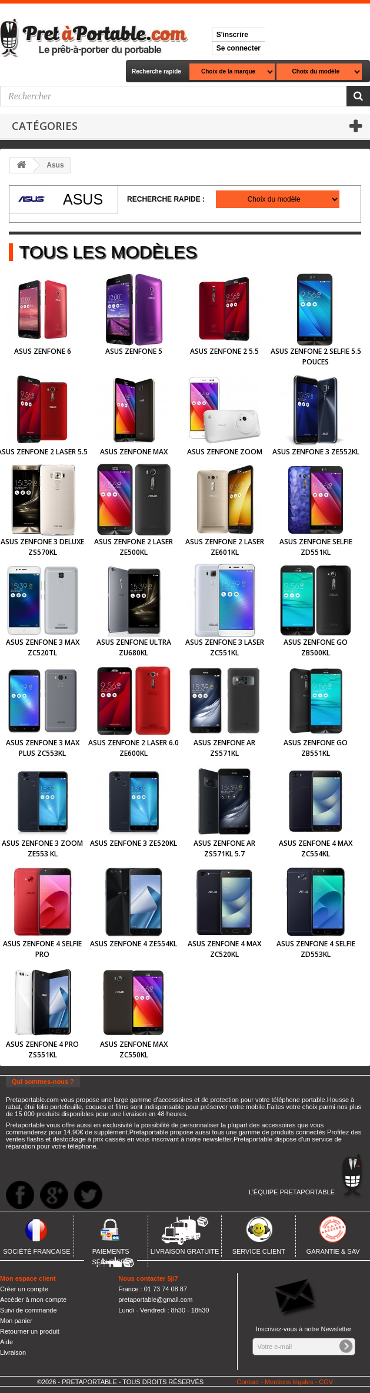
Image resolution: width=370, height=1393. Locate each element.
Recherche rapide (156, 71)
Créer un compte (24, 1288)
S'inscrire (232, 35)
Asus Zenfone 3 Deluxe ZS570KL (42, 547)
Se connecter (238, 48)
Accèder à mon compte (33, 1299)
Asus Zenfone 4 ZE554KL (133, 944)
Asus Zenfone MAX (134, 452)
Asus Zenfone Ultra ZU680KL (133, 647)
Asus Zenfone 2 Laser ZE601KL (224, 547)
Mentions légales (289, 1381)
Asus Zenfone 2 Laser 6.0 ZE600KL (133, 748)
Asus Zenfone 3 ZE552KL (315, 452)
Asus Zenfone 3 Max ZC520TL (42, 647)
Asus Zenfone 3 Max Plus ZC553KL (42, 748)
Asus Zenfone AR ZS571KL (224, 748)
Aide (6, 1341)
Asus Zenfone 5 (133, 351)
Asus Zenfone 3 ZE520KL (133, 843)
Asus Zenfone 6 (42, 351)
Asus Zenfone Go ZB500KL (316, 647)
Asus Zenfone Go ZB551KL (316, 748)
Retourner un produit (29, 1331)
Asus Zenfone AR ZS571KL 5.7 (224, 848)
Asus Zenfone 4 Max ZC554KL (315, 848)
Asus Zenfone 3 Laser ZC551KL (224, 647)
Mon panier (16, 1320)
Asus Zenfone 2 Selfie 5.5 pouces (316, 356)
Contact (247, 1381)
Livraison (13, 1352)
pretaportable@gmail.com (155, 1299)
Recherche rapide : (166, 199)
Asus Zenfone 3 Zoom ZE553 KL (42, 848)
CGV (326, 1381)
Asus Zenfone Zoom (224, 452)
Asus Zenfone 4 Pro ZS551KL (42, 1049)
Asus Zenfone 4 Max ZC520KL (224, 949)
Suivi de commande (28, 1310)
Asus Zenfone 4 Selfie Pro (42, 949)
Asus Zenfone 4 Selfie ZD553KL (315, 949)
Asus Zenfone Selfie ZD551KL (315, 547)
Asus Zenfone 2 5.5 (224, 351)
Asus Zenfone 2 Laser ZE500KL (133, 547)
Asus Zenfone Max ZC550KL (134, 1049)
